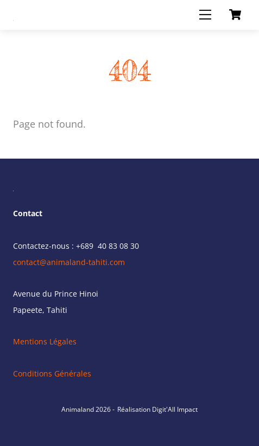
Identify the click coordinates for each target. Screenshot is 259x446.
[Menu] (205, 15)
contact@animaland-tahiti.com (69, 262)
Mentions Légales (45, 341)
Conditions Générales (52, 373)
